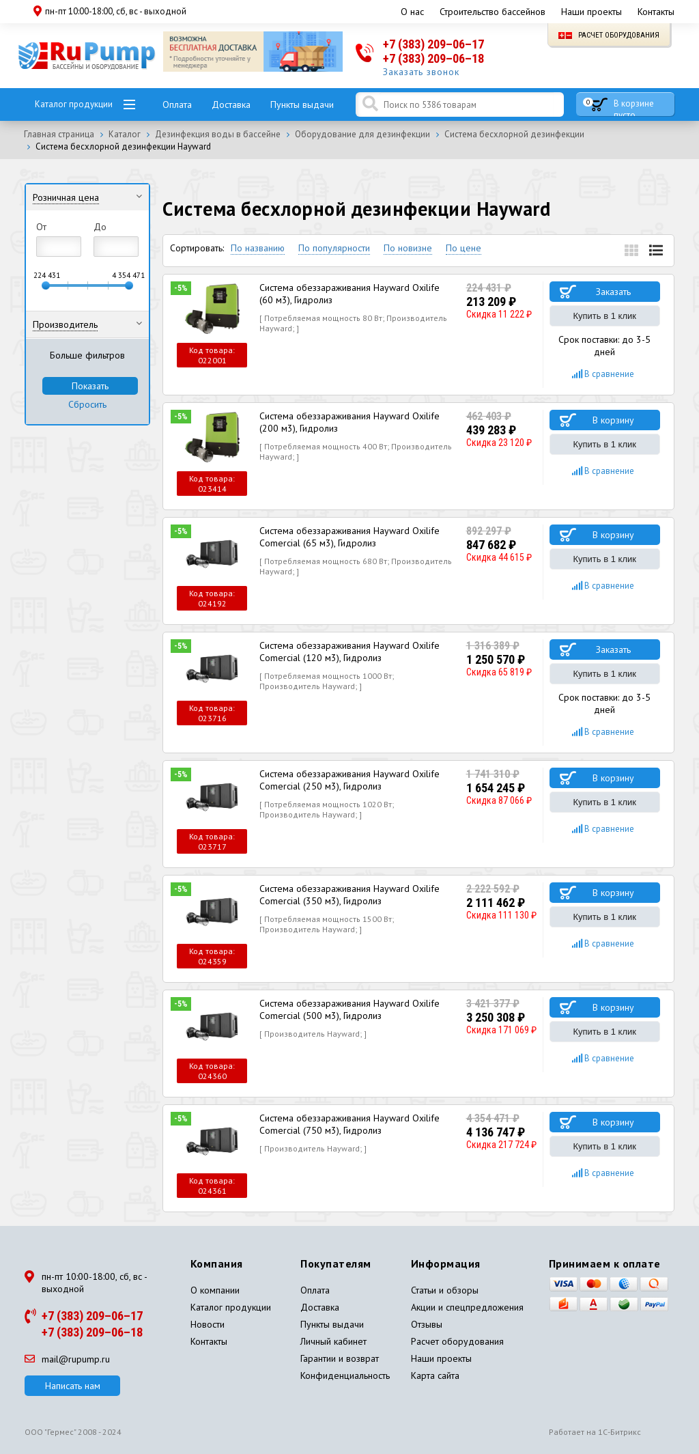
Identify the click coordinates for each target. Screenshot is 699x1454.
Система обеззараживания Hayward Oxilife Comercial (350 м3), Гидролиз (349, 894)
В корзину (613, 420)
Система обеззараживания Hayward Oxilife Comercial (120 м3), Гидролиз (349, 651)
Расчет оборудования (608, 35)
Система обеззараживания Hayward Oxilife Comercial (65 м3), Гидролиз (349, 537)
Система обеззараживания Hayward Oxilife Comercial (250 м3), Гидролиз (349, 780)
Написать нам (72, 1386)
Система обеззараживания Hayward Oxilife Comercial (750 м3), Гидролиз (349, 1124)
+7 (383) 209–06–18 (433, 58)
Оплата (177, 104)
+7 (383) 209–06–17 (433, 44)
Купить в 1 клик (604, 316)
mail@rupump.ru (67, 1359)
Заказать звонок (421, 72)
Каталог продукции (74, 104)
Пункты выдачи (302, 104)
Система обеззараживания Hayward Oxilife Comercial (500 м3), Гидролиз (349, 1009)
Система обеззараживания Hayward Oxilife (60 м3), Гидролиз (349, 293)
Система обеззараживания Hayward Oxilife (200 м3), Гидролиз (349, 422)
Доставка (231, 104)
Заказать (613, 291)
